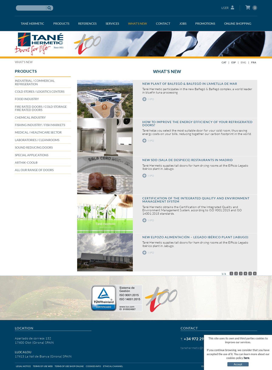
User (227, 8)
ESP (233, 62)
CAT (224, 62)
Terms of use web (42, 366)
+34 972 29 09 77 (199, 338)
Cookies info (93, 366)
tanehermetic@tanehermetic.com (204, 348)
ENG (243, 62)
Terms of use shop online (69, 366)
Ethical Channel (113, 366)
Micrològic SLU (229, 366)
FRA (253, 62)
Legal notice (23, 366)
